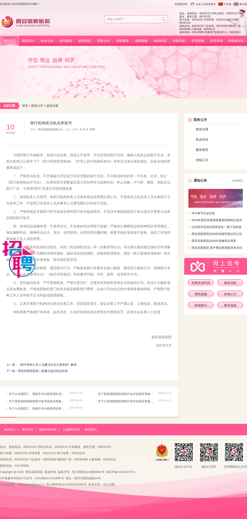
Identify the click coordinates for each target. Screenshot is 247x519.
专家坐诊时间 (200, 282)
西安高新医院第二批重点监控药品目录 (43, 371)
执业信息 (47, 40)
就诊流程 (230, 282)
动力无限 (109, 484)
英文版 (243, 4)
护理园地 (198, 40)
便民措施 (200, 294)
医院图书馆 (181, 4)
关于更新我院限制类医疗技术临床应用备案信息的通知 (126, 394)
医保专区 (27, 429)
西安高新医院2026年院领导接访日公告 (217, 234)
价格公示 (202, 160)
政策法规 (52, 105)
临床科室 (160, 40)
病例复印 (200, 305)
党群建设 (122, 40)
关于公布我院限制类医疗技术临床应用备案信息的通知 (126, 401)
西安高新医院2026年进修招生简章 (214, 240)
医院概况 (66, 40)
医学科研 (216, 40)
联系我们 (91, 429)
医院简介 (28, 40)
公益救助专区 (71, 429)
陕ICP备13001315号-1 (121, 472)
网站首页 (9, 40)
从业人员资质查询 (206, 4)
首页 (25, 105)
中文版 (227, 4)
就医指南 (141, 40)
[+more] (237, 180)
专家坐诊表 (235, 40)
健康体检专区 (48, 429)
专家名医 (179, 40)
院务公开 (103, 40)
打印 (92, 129)
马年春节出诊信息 (203, 213)
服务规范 (202, 149)
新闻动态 (84, 40)
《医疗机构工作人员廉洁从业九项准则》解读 (47, 364)
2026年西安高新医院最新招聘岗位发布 (217, 220)
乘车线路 (230, 305)
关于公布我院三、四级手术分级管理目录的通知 (37, 394)
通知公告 (200, 180)
